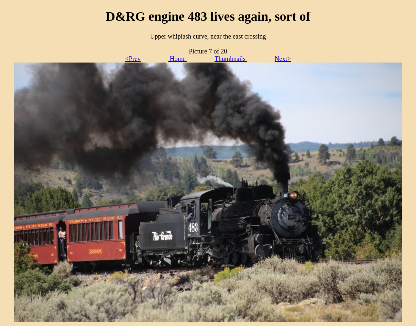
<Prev (133, 58)
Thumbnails (230, 58)
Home (177, 58)
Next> (283, 58)
